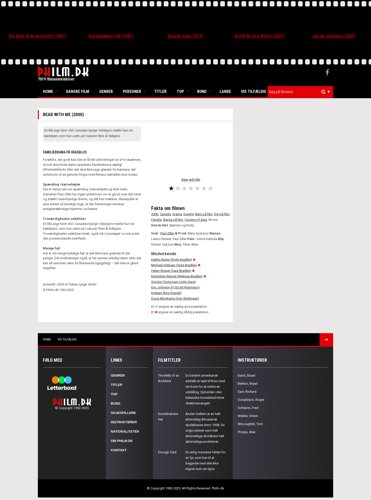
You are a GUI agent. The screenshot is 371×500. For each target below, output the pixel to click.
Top (180, 91)
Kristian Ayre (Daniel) (166, 293)
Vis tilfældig (253, 91)
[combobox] (300, 92)
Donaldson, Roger (251, 400)
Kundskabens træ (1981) (111, 36)
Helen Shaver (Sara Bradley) (171, 271)
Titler (160, 91)
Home (48, 91)
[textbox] (301, 91)
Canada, (166, 214)
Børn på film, (204, 214)
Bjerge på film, (173, 220)
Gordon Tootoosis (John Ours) (173, 282)
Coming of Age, (195, 220)
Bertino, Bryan (248, 383)
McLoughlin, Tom (250, 424)
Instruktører (124, 422)
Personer (132, 91)
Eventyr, (188, 214)
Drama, (177, 214)
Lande (225, 91)
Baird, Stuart (246, 375)
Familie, (156, 220)
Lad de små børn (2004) (333, 36)
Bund (201, 91)
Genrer (106, 91)
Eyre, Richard (247, 391)
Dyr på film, (222, 214)
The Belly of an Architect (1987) (37, 36)
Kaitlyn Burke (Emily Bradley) (171, 259)
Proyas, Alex (246, 432)
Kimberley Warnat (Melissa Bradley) (177, 276)
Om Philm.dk (122, 441)
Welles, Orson (248, 416)
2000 (154, 214)
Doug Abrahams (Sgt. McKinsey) (175, 298)
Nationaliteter (125, 431)
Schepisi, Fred (248, 408)
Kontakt (119, 450)
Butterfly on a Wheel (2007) (260, 36)
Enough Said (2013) (185, 36)
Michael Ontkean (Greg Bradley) (174, 265)
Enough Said (167, 452)
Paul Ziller (167, 233)
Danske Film (77, 91)
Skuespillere (123, 413)
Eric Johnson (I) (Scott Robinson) (175, 287)
